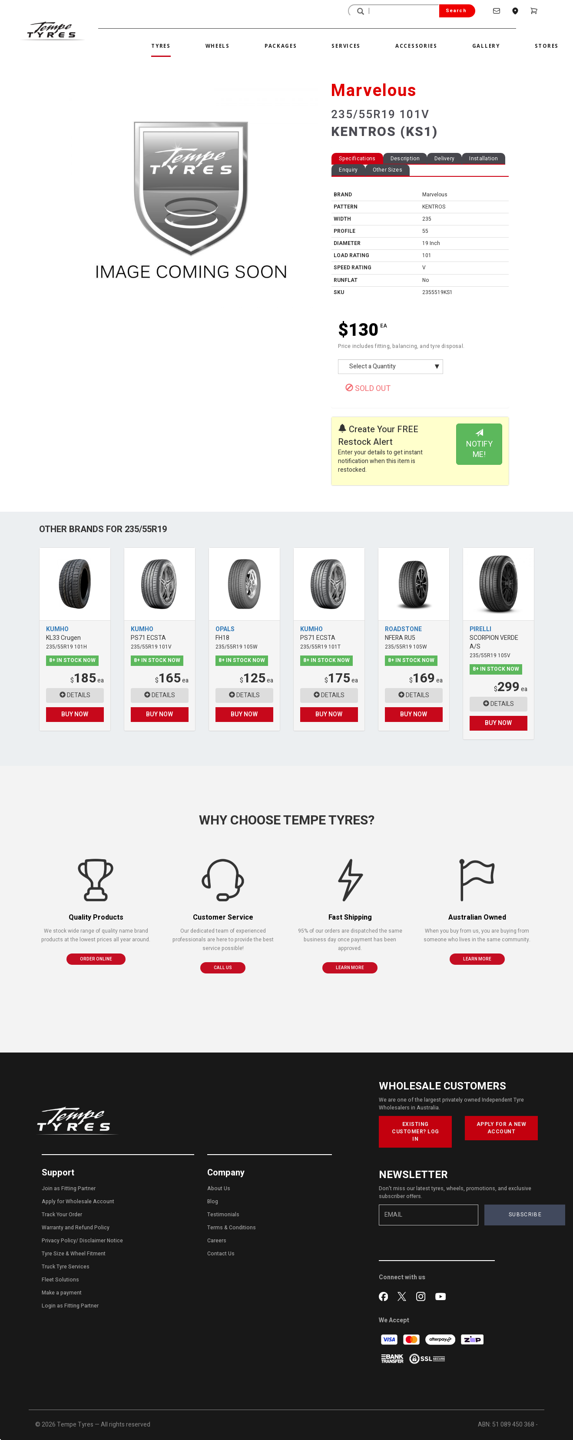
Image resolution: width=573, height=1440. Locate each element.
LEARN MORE (350, 968)
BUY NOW (74, 714)
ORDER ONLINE (96, 959)
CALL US (223, 968)
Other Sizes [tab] (387, 170)
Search (456, 10)
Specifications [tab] (357, 158)
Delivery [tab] (444, 158)
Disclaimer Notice (101, 1241)
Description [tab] (405, 158)
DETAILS (75, 695)
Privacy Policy (59, 1241)
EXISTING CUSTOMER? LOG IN (415, 1131)
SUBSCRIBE (525, 1214)
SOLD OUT (368, 388)
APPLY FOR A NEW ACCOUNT (502, 1127)
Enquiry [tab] (348, 170)
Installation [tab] (483, 158)
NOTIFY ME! (479, 444)
